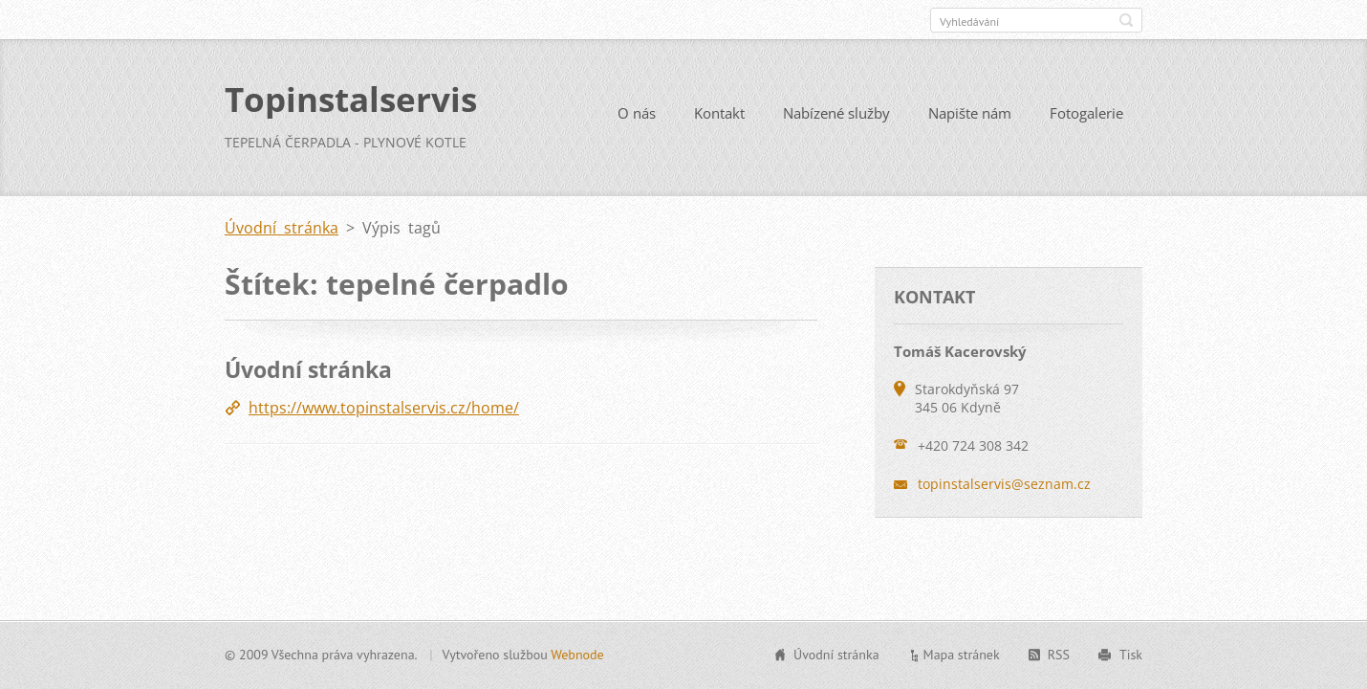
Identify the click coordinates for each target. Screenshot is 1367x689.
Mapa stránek (961, 654)
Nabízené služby (836, 112)
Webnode (577, 654)
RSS (1059, 654)
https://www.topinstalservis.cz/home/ (384, 407)
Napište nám (969, 112)
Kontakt (719, 112)
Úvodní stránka (281, 227)
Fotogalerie (1086, 112)
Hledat (1126, 20)
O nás (637, 112)
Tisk (1130, 654)
